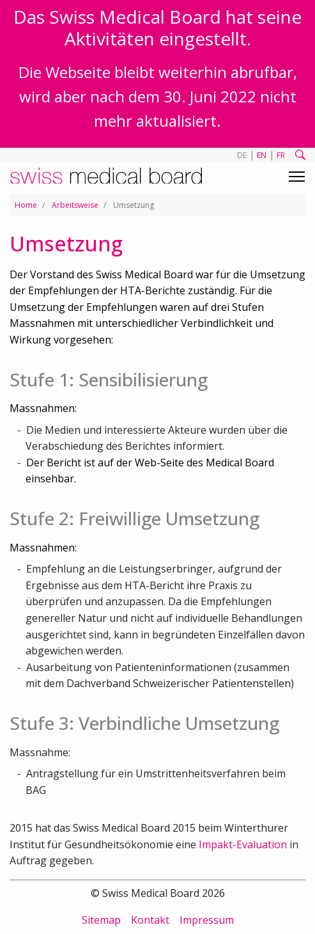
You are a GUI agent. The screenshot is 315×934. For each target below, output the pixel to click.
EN (261, 155)
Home (26, 205)
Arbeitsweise (75, 205)
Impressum (207, 920)
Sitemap (101, 920)
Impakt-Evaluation (243, 844)
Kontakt (150, 920)
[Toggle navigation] (297, 176)
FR (281, 155)
